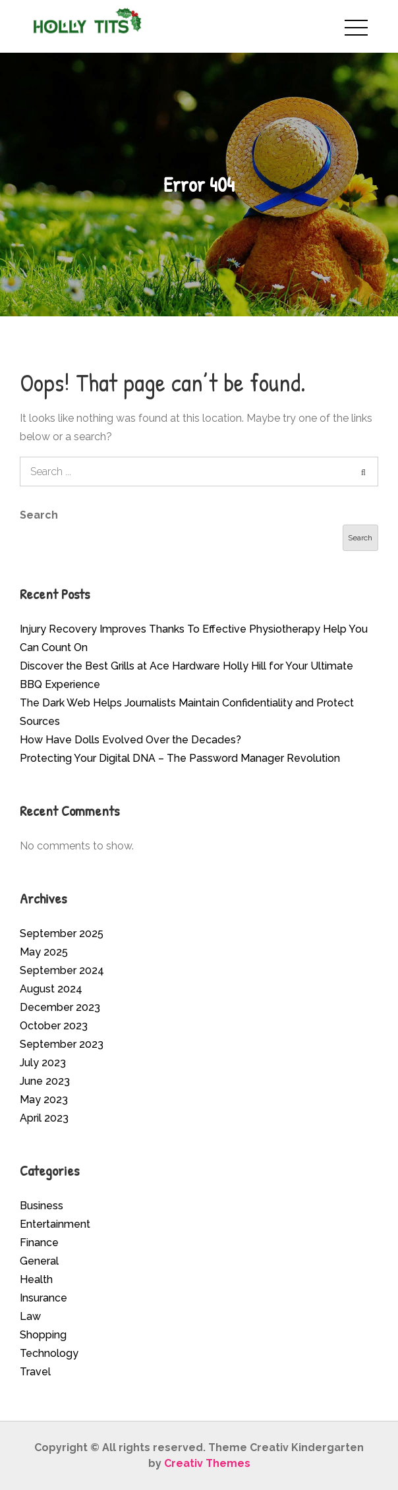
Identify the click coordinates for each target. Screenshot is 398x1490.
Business (41, 1205)
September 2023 (61, 1044)
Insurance (43, 1298)
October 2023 (54, 1025)
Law (30, 1316)
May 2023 (44, 1099)
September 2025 (61, 933)
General (39, 1261)
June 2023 (45, 1081)
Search (39, 515)
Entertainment (55, 1224)
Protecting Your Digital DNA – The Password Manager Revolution (180, 758)
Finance (39, 1242)
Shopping (43, 1335)
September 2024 (62, 970)
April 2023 (44, 1118)
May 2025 (44, 952)
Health (36, 1279)
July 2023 (43, 1062)
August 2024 (51, 989)
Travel (35, 1371)
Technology (49, 1353)
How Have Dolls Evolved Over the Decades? (130, 739)
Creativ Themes (207, 1463)
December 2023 (60, 1007)
